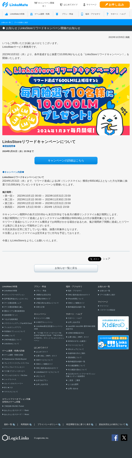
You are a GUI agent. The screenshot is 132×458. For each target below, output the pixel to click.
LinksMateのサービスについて (47, 372)
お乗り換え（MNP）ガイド (46, 356)
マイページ (104, 306)
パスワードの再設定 (107, 310)
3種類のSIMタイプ (43, 299)
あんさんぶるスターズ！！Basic (16, 410)
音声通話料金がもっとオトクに (16, 299)
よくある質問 (73, 384)
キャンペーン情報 (43, 318)
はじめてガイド (42, 352)
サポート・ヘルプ (75, 318)
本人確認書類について (76, 365)
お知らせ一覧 (6, 22)
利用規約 (26, 424)
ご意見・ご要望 (74, 380)
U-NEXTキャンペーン (44, 322)
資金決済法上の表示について (113, 424)
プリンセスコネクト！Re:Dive (15, 375)
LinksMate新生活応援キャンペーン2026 (48, 327)
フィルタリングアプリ (12, 327)
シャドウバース (10, 379)
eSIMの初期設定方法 (76, 333)
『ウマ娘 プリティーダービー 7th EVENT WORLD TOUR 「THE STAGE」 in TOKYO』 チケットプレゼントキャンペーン (49, 336)
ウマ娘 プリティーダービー (14, 371)
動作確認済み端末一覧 (76, 307)
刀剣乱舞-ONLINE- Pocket (14, 406)
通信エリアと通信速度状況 (14, 311)
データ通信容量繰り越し (13, 307)
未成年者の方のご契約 (76, 353)
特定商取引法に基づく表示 (79, 424)
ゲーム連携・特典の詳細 (13, 355)
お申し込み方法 (42, 384)
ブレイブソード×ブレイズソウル (16, 363)
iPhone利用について (76, 299)
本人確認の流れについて (77, 370)
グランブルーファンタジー (14, 367)
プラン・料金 (41, 291)
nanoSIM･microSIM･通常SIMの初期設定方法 (80, 327)
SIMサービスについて (44, 360)
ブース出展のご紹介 (21, 22)
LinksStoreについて (11, 344)
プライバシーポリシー (49, 424)
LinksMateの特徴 (10, 291)
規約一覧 (9, 424)
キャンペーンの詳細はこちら (66, 160)
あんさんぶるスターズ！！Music (16, 414)
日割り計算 (40, 307)
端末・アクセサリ (75, 291)
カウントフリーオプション (14, 295)
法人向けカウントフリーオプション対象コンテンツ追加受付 (80, 375)
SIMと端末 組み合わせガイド (47, 368)
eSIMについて (9, 335)
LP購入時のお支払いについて (47, 303)
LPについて (40, 376)
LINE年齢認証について (13, 340)
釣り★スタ (8, 387)
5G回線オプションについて (14, 331)
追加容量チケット (11, 315)
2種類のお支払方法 (43, 295)
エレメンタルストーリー (13, 383)
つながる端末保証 (11, 319)
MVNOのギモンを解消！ (77, 341)
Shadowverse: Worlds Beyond (15, 359)
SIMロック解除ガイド (44, 364)
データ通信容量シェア (12, 303)
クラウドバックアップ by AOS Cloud (18, 323)
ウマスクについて (11, 392)
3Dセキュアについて (76, 349)
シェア (106, 258)
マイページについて (75, 345)
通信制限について (75, 357)
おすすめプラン (42, 380)
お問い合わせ (73, 388)
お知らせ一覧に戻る (66, 268)
